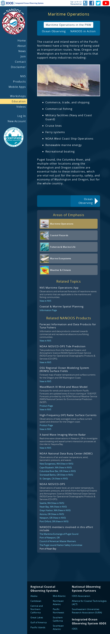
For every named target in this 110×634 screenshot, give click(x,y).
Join (23, 56)
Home (22, 40)
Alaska (33, 595)
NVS (23, 76)
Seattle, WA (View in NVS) (52, 503)
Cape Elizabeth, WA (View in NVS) (56, 467)
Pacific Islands (37, 627)
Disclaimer (18, 67)
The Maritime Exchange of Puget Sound (59, 533)
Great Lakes (36, 617)
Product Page (46, 405)
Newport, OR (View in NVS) (53, 517)
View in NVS (45, 300)
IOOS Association (81, 595)
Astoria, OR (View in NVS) (52, 514)
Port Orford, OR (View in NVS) (54, 521)
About (21, 46)
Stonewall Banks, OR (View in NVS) (56, 474)
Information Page (48, 310)
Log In (21, 116)
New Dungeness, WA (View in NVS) (56, 463)
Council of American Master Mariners (58, 541)
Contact (20, 61)
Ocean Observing (54, 31)
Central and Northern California (36, 609)
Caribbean (35, 600)
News (22, 51)
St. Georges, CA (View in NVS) (54, 478)
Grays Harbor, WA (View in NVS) (55, 510)
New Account (17, 121)
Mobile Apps (17, 87)
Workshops (18, 96)
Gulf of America (38, 622)
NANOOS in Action (83, 31)
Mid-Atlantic (59, 595)
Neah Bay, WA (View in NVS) (53, 506)
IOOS (74, 628)
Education (19, 101)
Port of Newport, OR (50, 537)
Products (19, 81)
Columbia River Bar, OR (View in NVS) (58, 471)
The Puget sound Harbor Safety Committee (61, 545)
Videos (21, 106)
